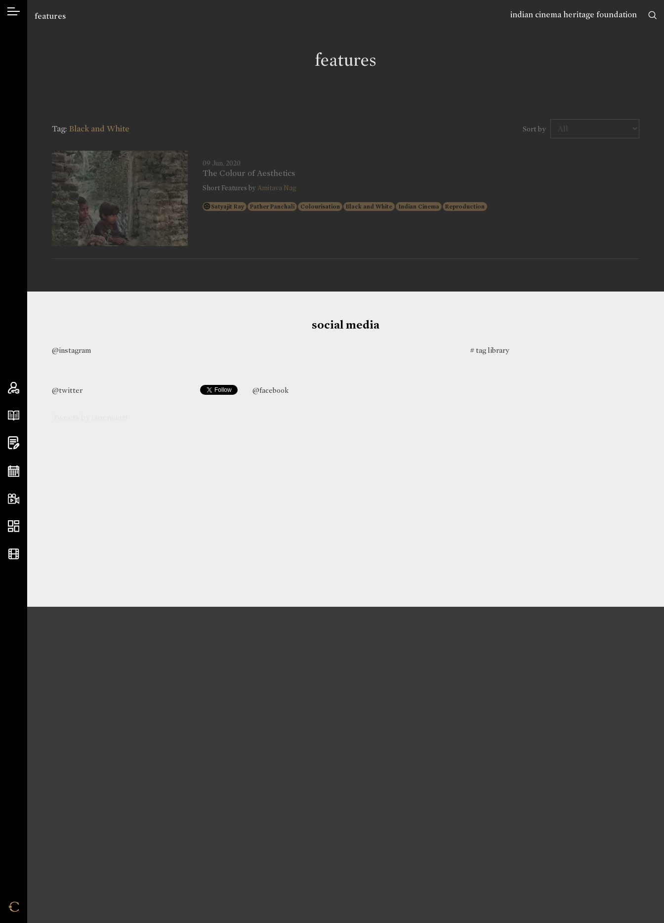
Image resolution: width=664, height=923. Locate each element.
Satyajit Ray (227, 206)
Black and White (369, 206)
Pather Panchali (272, 206)
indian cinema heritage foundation (573, 14)
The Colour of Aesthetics (249, 173)
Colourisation (320, 206)
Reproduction (465, 206)
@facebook (270, 390)
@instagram (71, 350)
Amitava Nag (276, 188)
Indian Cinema (418, 206)
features (50, 16)
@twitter (67, 390)
